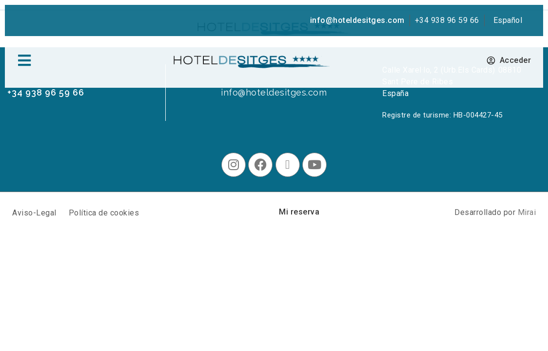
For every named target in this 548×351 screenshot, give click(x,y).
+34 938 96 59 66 (447, 20)
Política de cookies (104, 212)
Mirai (527, 212)
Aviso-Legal (34, 212)
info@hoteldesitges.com (357, 20)
